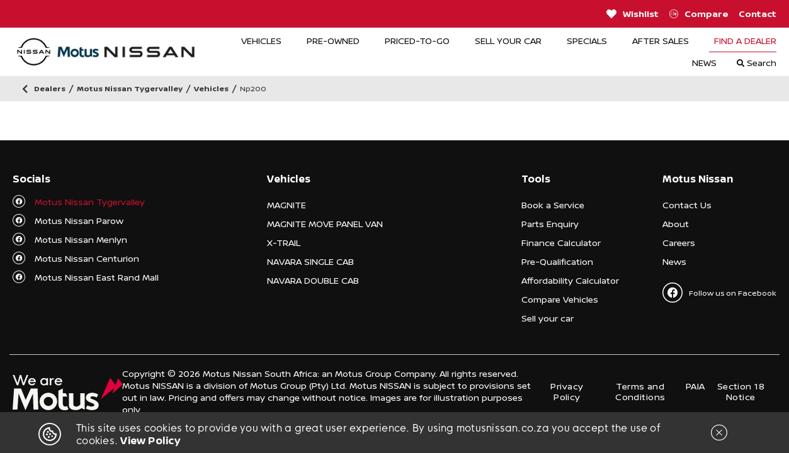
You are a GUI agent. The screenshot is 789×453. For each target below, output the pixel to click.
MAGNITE (286, 205)
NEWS (704, 63)
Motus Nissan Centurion (87, 258)
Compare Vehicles (559, 299)
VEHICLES (261, 41)
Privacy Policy (566, 391)
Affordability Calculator (570, 280)
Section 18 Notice (740, 391)
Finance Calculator (561, 243)
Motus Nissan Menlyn (81, 239)
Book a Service (552, 205)
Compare (699, 14)
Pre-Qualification (557, 261)
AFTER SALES (660, 41)
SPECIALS (587, 41)
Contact (757, 14)
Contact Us (687, 205)
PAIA (695, 386)
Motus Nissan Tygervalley (90, 202)
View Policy (150, 440)
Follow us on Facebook (719, 292)
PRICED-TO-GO (417, 41)
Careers (678, 243)
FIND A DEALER (745, 41)
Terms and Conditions (640, 391)
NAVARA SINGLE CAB (310, 261)
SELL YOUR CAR (508, 41)
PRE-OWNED (333, 41)
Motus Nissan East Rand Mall (97, 277)
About (675, 224)
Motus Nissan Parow (79, 220)
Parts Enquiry (550, 224)
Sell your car (547, 318)
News (674, 261)
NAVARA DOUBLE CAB (313, 280)
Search (756, 63)
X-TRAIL (283, 243)
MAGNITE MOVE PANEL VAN (325, 224)
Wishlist (632, 14)
